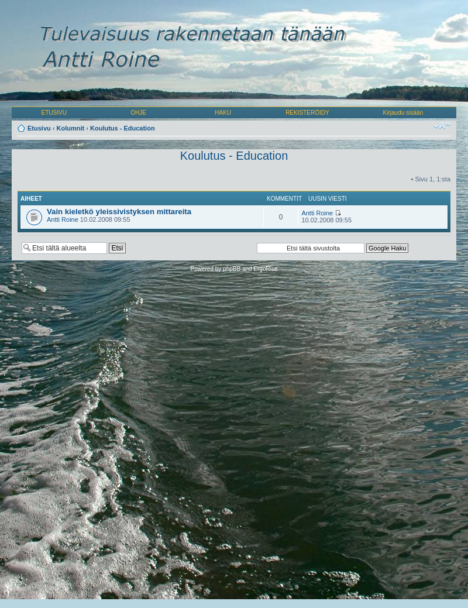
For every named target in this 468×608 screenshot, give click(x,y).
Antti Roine (62, 219)
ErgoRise (265, 269)
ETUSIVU (54, 112)
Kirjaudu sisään (403, 112)
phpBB (231, 269)
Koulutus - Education (122, 128)
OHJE (138, 112)
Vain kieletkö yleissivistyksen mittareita (119, 211)
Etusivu (39, 128)
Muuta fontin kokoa (441, 126)
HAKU (223, 112)
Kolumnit (71, 128)
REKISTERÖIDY (307, 112)
